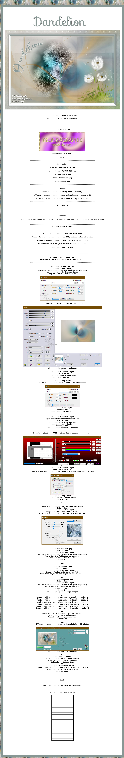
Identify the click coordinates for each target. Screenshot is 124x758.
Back (62, 680)
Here (62, 157)
